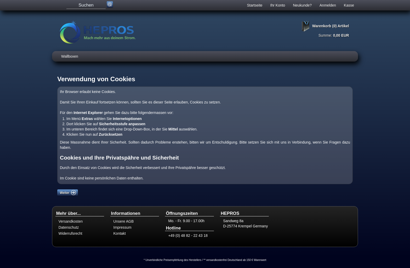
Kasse (349, 5)
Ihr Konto (277, 5)
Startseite (254, 5)
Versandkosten (71, 221)
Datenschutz (69, 227)
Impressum (122, 227)
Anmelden (328, 5)
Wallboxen (69, 56)
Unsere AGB (123, 221)
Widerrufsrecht (70, 233)
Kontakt (119, 233)
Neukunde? (302, 5)
